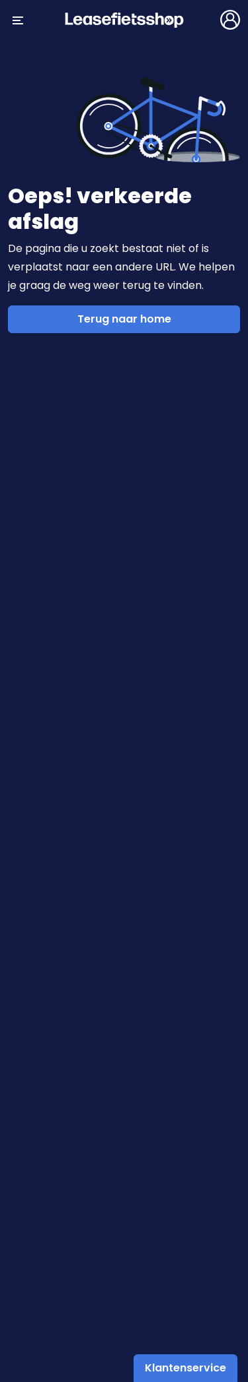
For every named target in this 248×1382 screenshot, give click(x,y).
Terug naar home (124, 319)
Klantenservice (185, 1367)
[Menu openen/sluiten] (18, 20)
